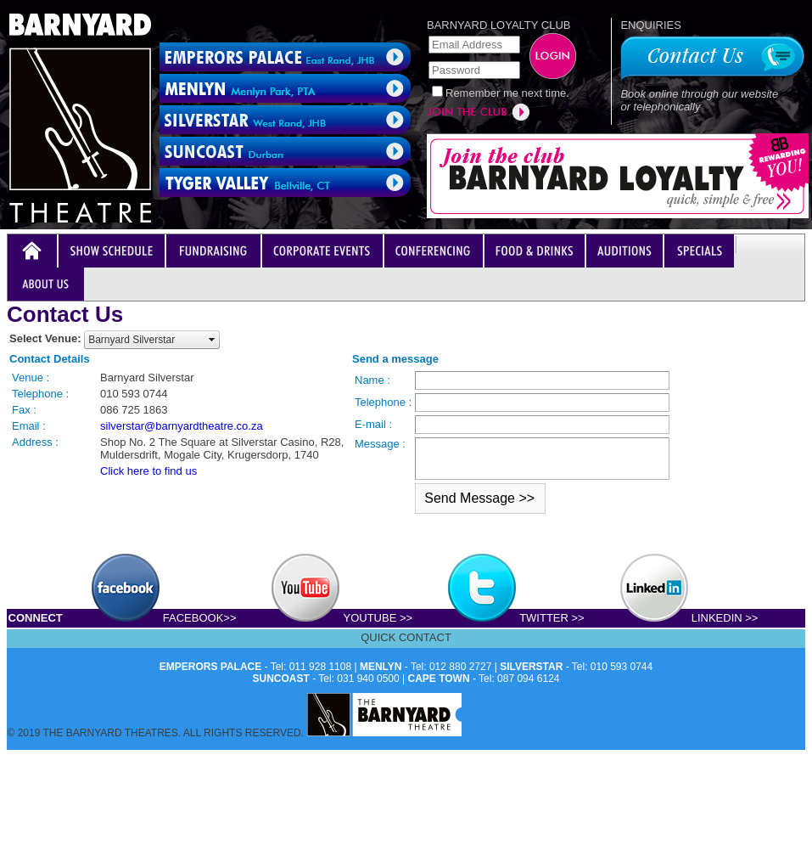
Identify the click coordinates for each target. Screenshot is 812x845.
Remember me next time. (507, 93)
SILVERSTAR (531, 667)
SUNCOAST (281, 678)
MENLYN (381, 667)
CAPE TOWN (439, 678)
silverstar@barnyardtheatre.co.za (181, 426)
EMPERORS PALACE (210, 667)
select (212, 339)
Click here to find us (148, 471)
